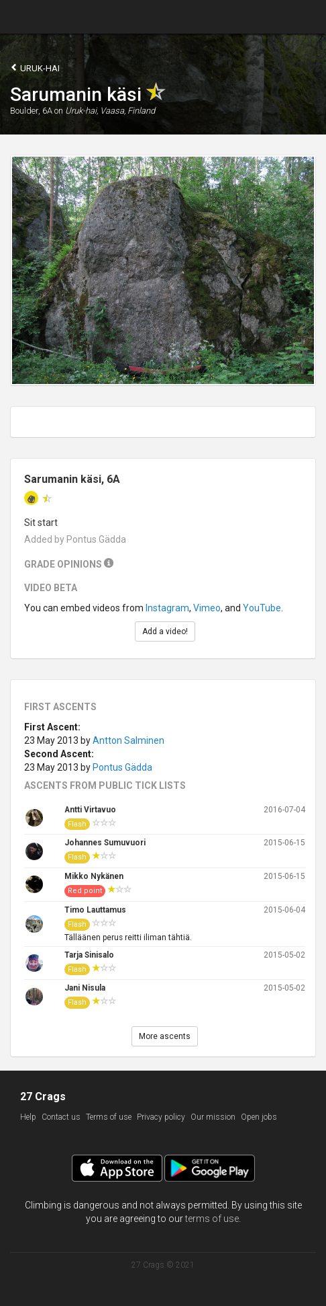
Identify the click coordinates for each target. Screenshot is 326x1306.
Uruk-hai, (81, 111)
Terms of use (108, 1117)
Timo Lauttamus (95, 910)
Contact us (61, 1117)
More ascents (165, 1036)
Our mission (213, 1117)
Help (28, 1117)
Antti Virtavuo (90, 809)
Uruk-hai (35, 67)
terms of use (212, 1218)
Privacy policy (161, 1117)
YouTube (262, 608)
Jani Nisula (84, 988)
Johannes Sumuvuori (105, 842)
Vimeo (207, 608)
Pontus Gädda (122, 767)
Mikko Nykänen (93, 876)
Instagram (167, 608)
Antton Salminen (128, 740)
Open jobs (259, 1117)
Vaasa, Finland (127, 111)
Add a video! (165, 631)
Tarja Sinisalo (89, 955)
